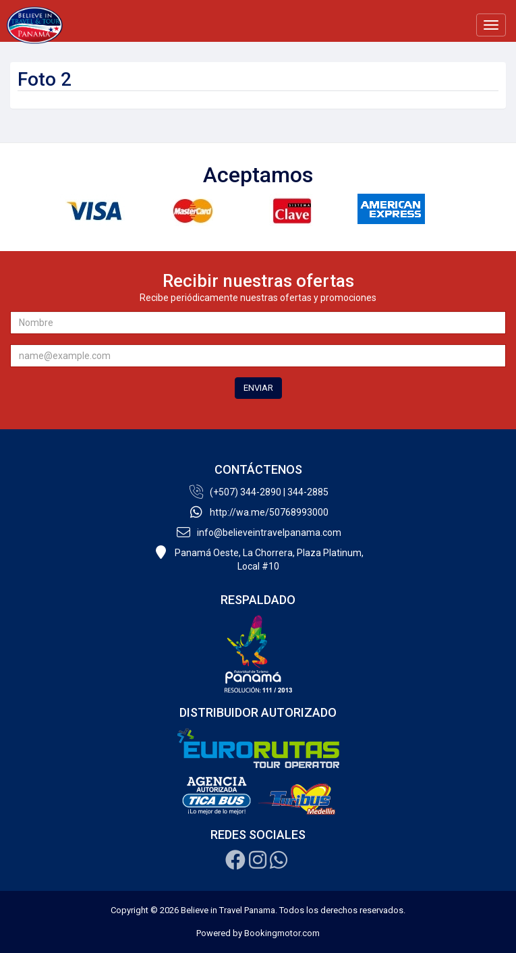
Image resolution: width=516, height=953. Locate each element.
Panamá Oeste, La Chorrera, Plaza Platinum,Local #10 (258, 559)
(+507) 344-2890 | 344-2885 (258, 492)
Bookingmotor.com (282, 933)
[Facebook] (235, 864)
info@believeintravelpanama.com (258, 532)
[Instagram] (257, 864)
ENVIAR (258, 388)
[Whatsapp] (278, 864)
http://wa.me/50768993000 (258, 512)
